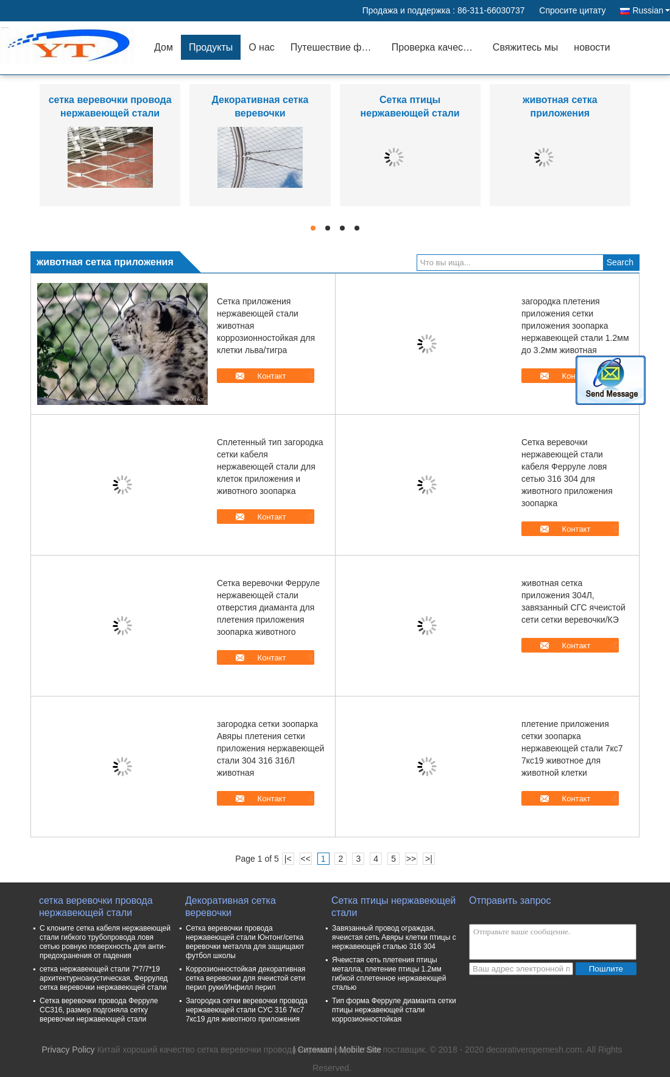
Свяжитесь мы (526, 47)
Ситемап (314, 1049)
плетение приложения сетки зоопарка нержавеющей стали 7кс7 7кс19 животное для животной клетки (572, 748)
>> (411, 859)
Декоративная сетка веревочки (230, 906)
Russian (651, 10)
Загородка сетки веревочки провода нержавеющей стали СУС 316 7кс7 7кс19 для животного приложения (247, 1009)
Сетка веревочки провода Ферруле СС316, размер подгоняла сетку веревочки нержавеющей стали (99, 1009)
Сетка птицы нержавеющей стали (393, 906)
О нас (262, 47)
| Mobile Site (357, 1049)
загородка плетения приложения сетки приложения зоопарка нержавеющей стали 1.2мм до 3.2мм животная (575, 325)
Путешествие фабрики (337, 47)
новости (592, 47)
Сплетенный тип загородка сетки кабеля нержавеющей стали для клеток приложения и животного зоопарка (270, 466)
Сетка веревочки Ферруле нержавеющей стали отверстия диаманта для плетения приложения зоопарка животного (268, 607)
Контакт (272, 376)
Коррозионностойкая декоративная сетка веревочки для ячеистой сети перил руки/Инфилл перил (245, 978)
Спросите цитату (572, 10)
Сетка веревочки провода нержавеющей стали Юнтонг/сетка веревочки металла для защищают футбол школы (245, 942)
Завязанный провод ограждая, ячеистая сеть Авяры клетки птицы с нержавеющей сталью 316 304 (394, 937)
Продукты (211, 47)
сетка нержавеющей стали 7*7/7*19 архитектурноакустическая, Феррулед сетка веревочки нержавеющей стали (104, 978)
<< (305, 859)
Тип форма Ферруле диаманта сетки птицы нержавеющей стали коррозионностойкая (394, 1009)
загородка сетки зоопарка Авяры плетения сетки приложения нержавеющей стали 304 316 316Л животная (270, 748)
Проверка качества (435, 47)
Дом (163, 47)
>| (428, 859)
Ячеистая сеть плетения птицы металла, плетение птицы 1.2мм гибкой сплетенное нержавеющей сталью (389, 974)
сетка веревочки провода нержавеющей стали (96, 906)
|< (288, 859)
